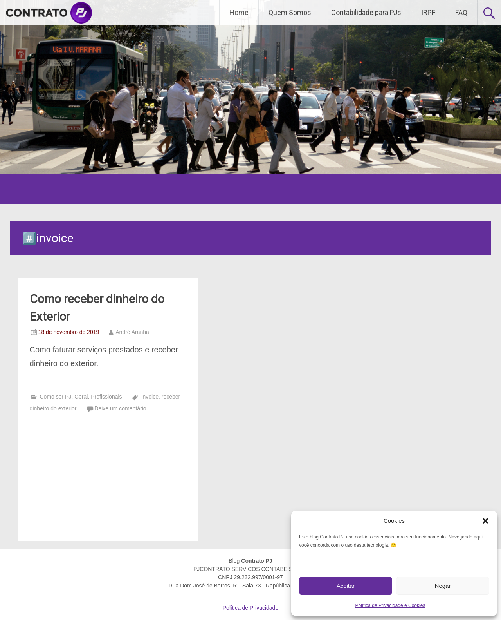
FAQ (461, 12)
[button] (485, 521)
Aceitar (346, 585)
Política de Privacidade (250, 608)
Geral (81, 396)
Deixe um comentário (120, 408)
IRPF (428, 12)
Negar (443, 585)
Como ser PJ (55, 396)
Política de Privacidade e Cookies (390, 605)
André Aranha (132, 332)
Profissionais (106, 396)
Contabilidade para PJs (366, 12)
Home (239, 12)
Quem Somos (290, 12)
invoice (150, 396)
